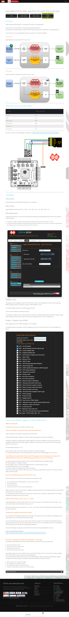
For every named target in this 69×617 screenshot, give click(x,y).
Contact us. (37, 586)
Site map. (36, 591)
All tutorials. (37, 594)
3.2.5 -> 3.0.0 (24, 15)
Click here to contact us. (14, 597)
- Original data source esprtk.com (40, 606)
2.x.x (12, 15)
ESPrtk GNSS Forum (59, 600)
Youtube (57, 595)
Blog (56, 597)
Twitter (56, 586)
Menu (67, 1)
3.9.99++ (48, 15)
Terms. (36, 588)
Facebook (57, 589)
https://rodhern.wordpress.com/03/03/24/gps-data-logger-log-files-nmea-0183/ (26, 533)
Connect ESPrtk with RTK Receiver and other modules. (45, 132)
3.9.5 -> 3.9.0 (36, 15)
